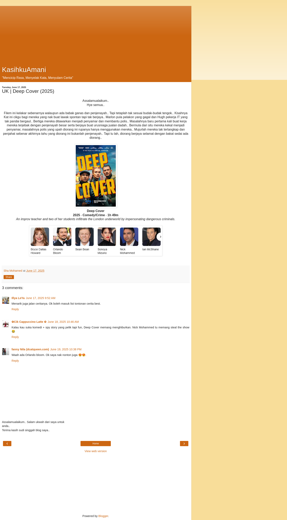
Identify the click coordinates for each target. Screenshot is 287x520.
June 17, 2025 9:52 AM (40, 298)
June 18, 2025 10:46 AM (63, 321)
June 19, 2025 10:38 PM (66, 349)
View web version (96, 451)
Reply (15, 309)
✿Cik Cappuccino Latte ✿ (29, 321)
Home (95, 443)
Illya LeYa (18, 298)
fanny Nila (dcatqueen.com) (30, 349)
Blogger (103, 516)
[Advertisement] (95, 34)
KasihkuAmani (24, 69)
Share (9, 277)
